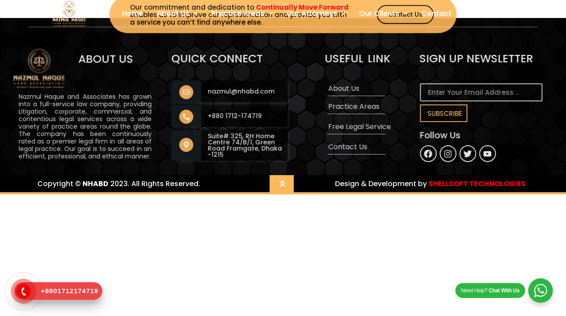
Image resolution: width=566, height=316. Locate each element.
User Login (483, 13)
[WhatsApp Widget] (540, 290)
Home (132, 13)
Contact (436, 13)
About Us (177, 13)
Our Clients (383, 13)
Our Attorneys (316, 13)
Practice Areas (242, 13)
